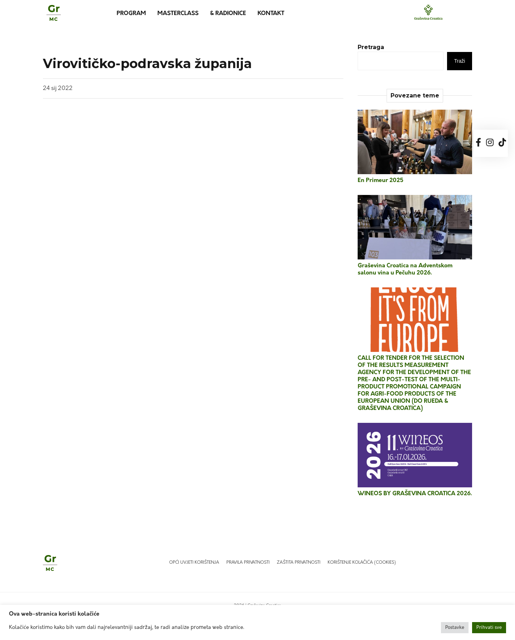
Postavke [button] (454, 627)
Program (131, 13)
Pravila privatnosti (248, 562)
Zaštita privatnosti (298, 562)
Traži (459, 61)
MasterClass (177, 13)
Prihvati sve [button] (489, 627)
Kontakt (271, 13)
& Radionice (228, 13)
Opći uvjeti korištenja (194, 562)
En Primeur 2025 (380, 180)
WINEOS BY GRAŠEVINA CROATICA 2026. (415, 494)
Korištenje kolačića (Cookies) (362, 562)
